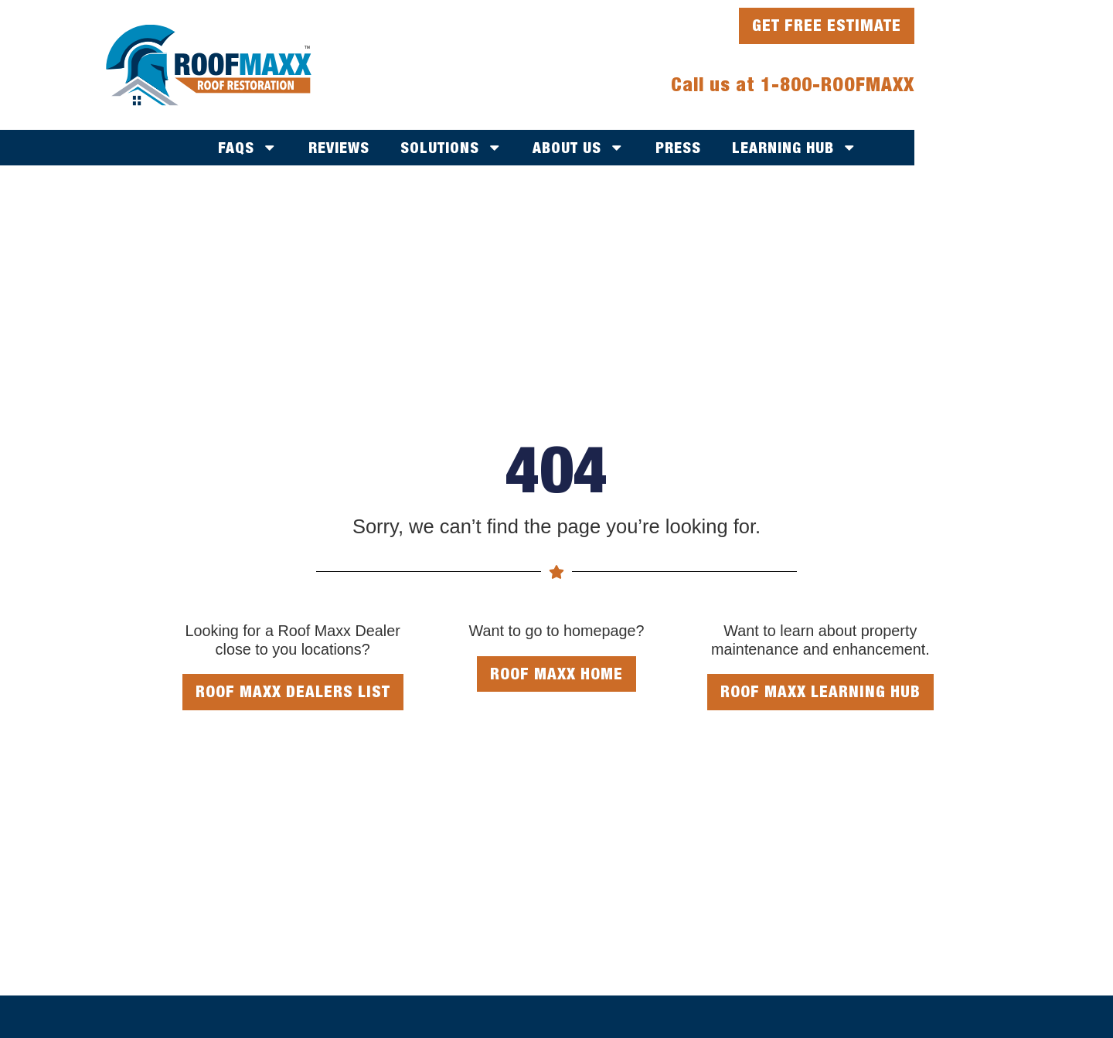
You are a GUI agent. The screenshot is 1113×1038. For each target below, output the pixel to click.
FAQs (247, 147)
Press (678, 147)
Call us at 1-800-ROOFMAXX (792, 84)
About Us (579, 147)
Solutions (451, 147)
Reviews (338, 147)
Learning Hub (794, 147)
